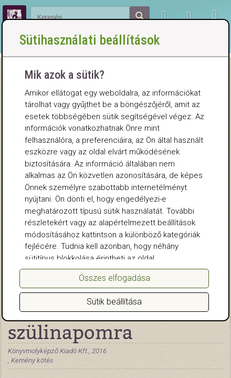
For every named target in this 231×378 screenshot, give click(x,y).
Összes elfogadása (114, 278)
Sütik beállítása (114, 302)
